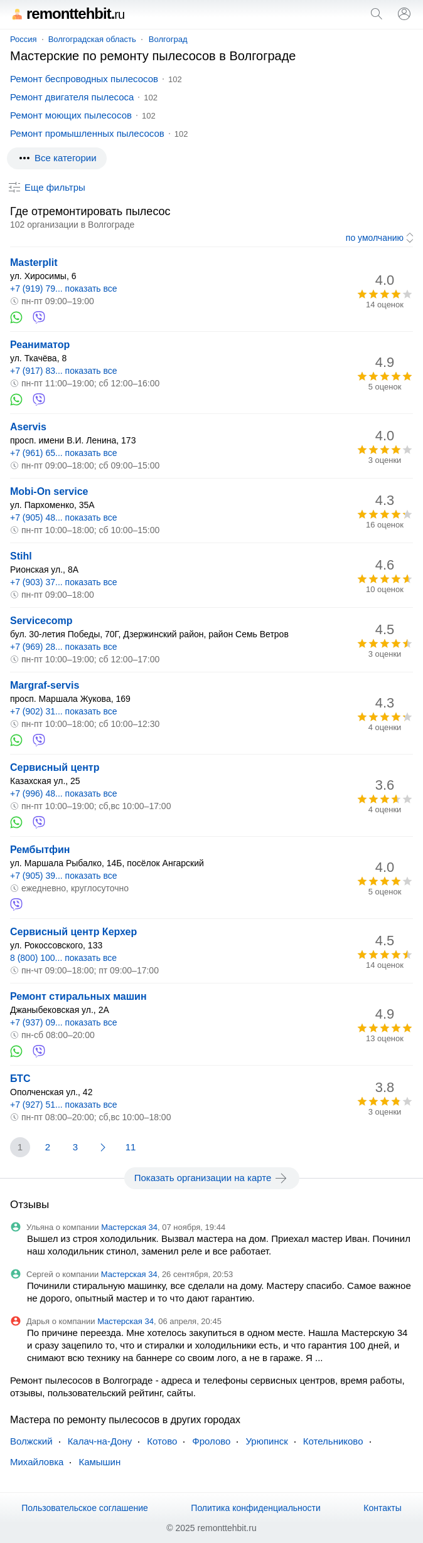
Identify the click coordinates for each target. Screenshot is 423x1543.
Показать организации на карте (211, 1177)
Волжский (31, 1441)
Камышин (99, 1461)
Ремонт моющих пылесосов (71, 115)
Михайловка (36, 1461)
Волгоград (168, 39)
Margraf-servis (44, 685)
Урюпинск (266, 1441)
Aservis (28, 427)
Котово (162, 1441)
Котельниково (333, 1441)
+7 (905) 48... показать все (63, 517)
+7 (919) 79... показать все (63, 289)
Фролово (211, 1441)
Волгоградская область (92, 39)
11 (131, 1147)
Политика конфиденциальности (256, 1508)
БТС (20, 1078)
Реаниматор (40, 344)
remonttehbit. (67, 13)
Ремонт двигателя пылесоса (72, 97)
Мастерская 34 (129, 1227)
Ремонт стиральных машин (78, 996)
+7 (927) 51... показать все (63, 1105)
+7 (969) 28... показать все (63, 647)
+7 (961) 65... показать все (63, 453)
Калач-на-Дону (100, 1441)
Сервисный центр (54, 767)
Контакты (382, 1508)
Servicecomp (41, 620)
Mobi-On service (49, 491)
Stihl (21, 556)
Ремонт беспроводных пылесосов (84, 78)
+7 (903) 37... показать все (63, 582)
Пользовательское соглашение (84, 1508)
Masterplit (34, 262)
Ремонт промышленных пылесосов (87, 133)
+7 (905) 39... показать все (63, 876)
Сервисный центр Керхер (73, 931)
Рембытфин (40, 849)
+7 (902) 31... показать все (63, 711)
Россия (23, 39)
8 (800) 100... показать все (63, 958)
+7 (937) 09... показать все (63, 1022)
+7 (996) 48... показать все (63, 793)
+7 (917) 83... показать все (63, 371)
